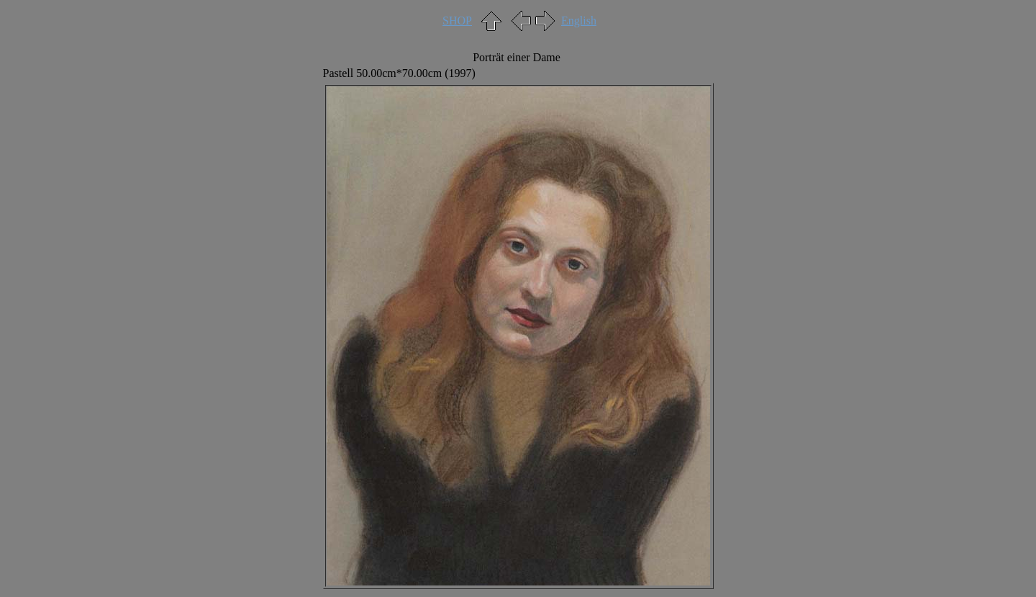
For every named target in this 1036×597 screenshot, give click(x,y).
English (578, 20)
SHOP (457, 20)
